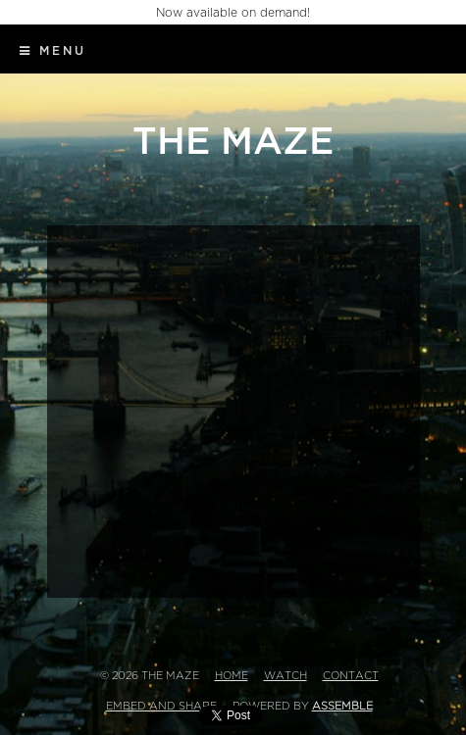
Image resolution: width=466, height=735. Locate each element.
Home (231, 675)
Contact (351, 675)
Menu (53, 51)
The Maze (233, 141)
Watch (285, 675)
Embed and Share (161, 706)
